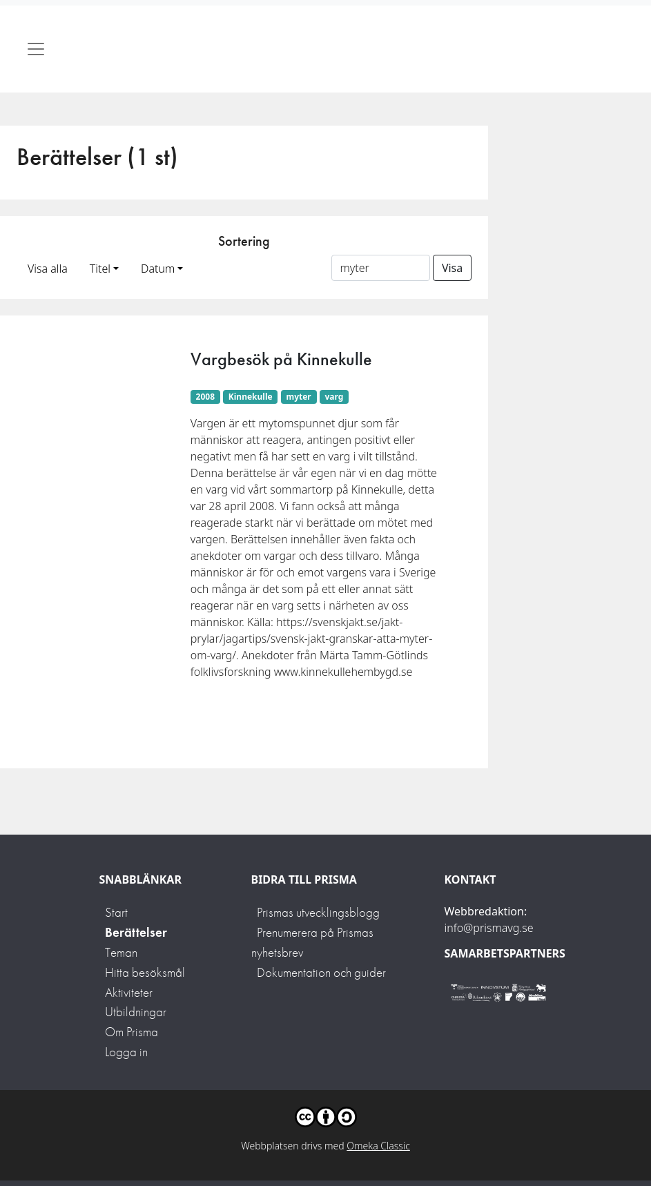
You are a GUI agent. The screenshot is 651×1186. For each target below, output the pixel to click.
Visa (452, 267)
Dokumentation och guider (321, 972)
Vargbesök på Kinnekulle (281, 359)
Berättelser (136, 932)
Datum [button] (158, 268)
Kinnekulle (251, 396)
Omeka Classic (378, 1145)
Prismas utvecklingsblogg (318, 912)
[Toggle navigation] (36, 49)
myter (298, 396)
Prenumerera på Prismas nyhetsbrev (312, 942)
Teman (121, 952)
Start (116, 912)
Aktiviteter (129, 992)
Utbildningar (135, 1011)
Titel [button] (100, 268)
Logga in (126, 1051)
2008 (205, 396)
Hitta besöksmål (145, 972)
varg (334, 396)
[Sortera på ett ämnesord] (380, 268)
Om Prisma (131, 1031)
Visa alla (48, 268)
